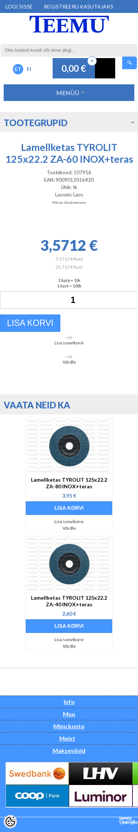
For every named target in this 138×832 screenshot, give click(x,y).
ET (18, 69)
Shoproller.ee (128, 821)
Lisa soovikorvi (69, 343)
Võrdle (69, 362)
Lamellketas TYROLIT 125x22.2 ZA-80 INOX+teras (69, 482)
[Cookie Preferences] (10, 821)
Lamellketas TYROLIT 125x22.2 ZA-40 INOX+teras (69, 600)
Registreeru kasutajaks (78, 6)
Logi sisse (19, 6)
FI (29, 69)
